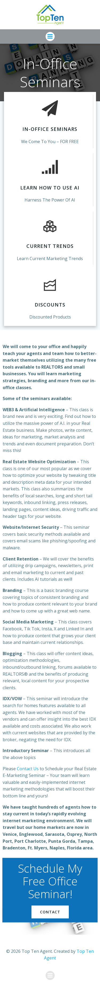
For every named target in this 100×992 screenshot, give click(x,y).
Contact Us (28, 769)
